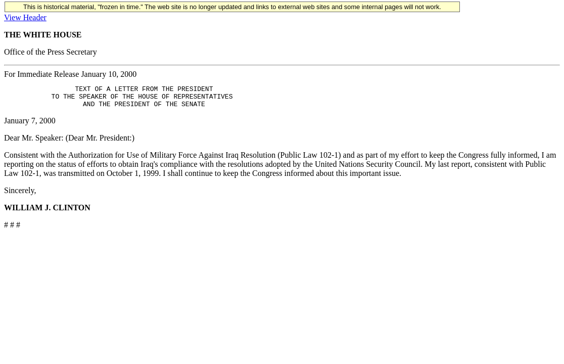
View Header (25, 17)
